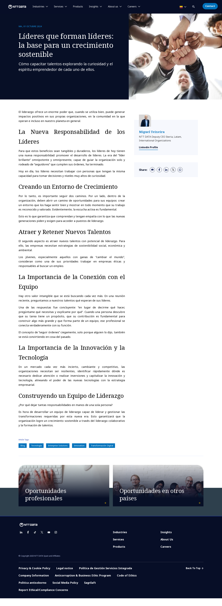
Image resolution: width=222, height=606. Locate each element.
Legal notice (64, 576)
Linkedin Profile (148, 147)
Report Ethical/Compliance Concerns (43, 597)
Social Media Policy (65, 590)
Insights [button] (93, 6)
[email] (152, 169)
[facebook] (159, 169)
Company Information (34, 583)
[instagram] (55, 540)
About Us (167, 547)
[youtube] (48, 540)
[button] (193, 6)
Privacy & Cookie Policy (34, 576)
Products (78, 6)
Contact (210, 6)
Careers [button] (132, 6)
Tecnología (36, 445)
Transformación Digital (102, 445)
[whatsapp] (180, 169)
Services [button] (58, 6)
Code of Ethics (127, 583)
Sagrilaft (90, 590)
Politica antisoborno (32, 590)
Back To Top (194, 576)
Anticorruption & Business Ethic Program (83, 583)
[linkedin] (166, 169)
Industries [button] (38, 6)
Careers (166, 554)
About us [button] (113, 6)
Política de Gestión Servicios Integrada (105, 576)
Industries (120, 540)
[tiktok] (35, 540)
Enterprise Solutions (58, 445)
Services (118, 547)
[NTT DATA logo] (13, 7)
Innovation (79, 445)
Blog (22, 445)
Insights (166, 540)
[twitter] (173, 169)
